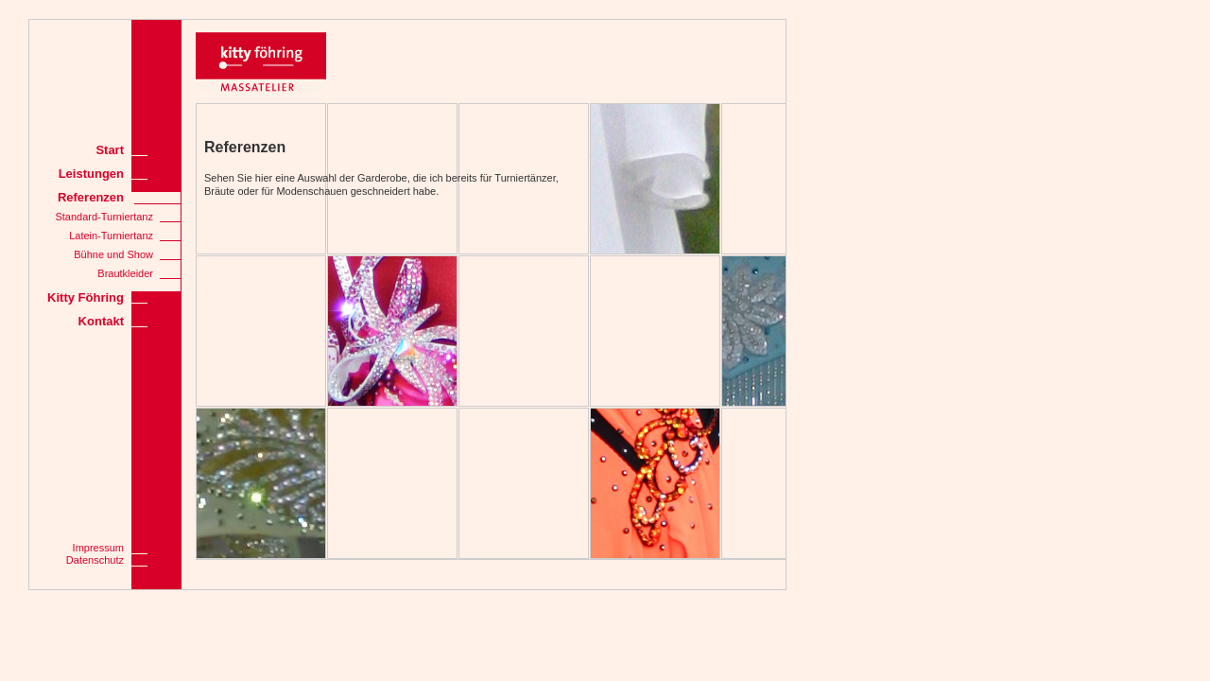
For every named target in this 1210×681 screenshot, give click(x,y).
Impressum (98, 547)
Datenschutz (95, 560)
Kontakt (101, 321)
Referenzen (91, 197)
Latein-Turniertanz (111, 235)
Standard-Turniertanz (104, 216)
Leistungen (91, 173)
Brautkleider (125, 273)
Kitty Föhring (85, 297)
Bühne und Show (113, 254)
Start (109, 150)
